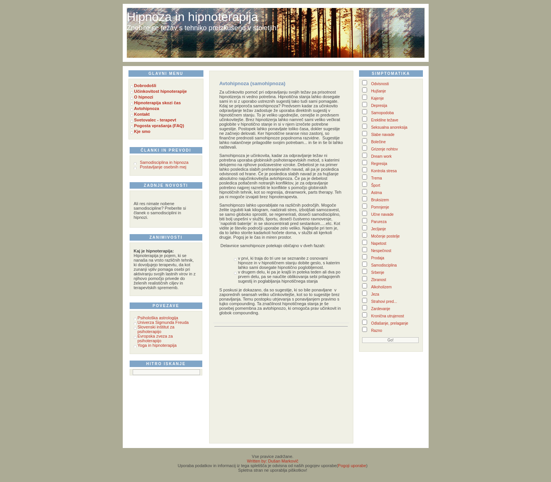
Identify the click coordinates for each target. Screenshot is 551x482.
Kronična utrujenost (387, 316)
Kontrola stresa (384, 171)
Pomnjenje (380, 207)
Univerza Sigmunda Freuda (163, 322)
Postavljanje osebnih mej (163, 167)
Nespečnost (381, 251)
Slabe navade (382, 135)
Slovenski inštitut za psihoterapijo (156, 329)
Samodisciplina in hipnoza (164, 162)
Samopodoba (382, 113)
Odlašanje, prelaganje (389, 323)
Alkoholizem (381, 287)
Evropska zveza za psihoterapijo (155, 338)
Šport (375, 185)
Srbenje (377, 272)
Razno (376, 330)
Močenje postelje (385, 236)
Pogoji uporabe (352, 465)
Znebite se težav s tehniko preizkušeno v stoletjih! (202, 28)
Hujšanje (378, 91)
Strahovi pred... (384, 301)
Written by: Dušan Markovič (272, 461)
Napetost (378, 243)
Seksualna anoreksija (389, 127)
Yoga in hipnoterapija (157, 345)
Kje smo (142, 131)
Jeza (375, 294)
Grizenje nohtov (384, 149)
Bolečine (378, 142)
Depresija (379, 106)
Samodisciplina (384, 265)
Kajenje (377, 98)
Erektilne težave (384, 120)
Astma (376, 193)
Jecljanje (378, 229)
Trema (376, 178)
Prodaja (377, 258)
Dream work (381, 156)
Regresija (379, 164)
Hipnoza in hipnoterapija (192, 17)
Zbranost (378, 280)
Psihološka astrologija (158, 317)
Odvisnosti (380, 84)
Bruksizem (380, 200)
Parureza (379, 222)
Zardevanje (380, 309)
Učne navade (382, 214)
